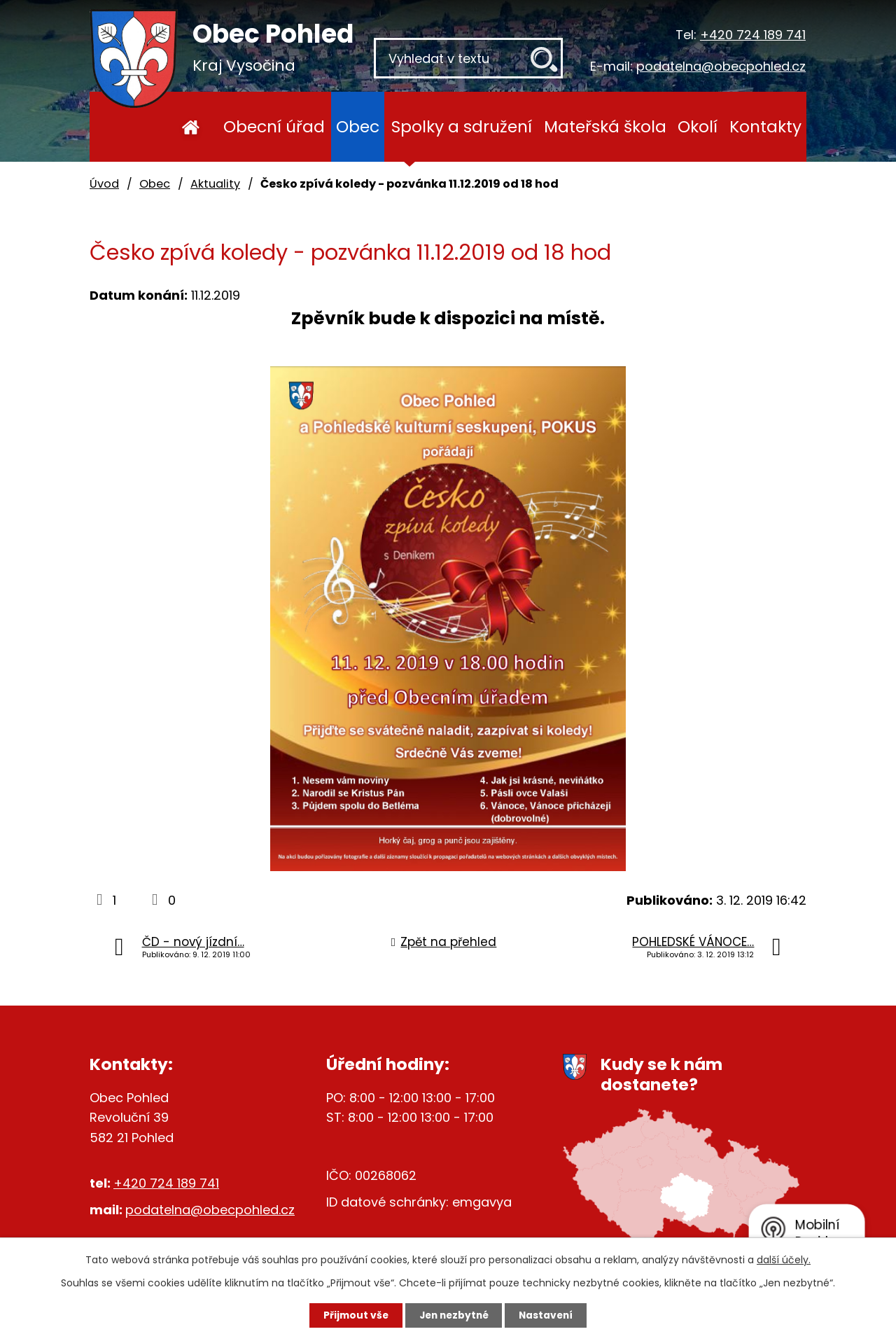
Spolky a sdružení (461, 126)
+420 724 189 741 (753, 34)
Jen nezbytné (453, 1315)
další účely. (784, 1259)
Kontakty (765, 126)
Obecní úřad (274, 126)
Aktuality (215, 184)
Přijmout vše (351, 1315)
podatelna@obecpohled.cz (721, 66)
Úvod (190, 127)
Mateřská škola (605, 126)
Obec (357, 126)
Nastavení (550, 1315)
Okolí (698, 126)
